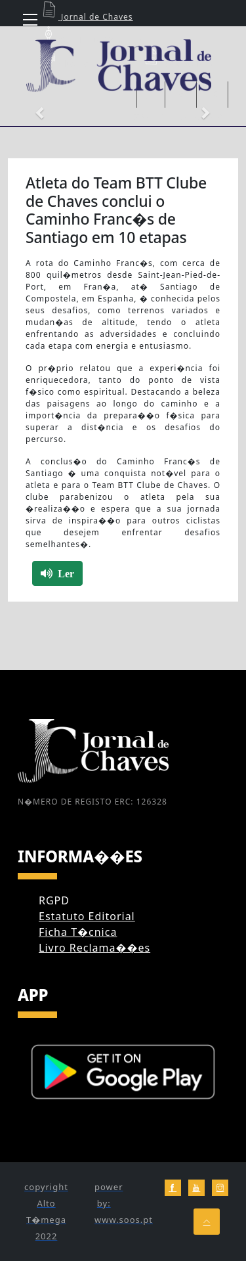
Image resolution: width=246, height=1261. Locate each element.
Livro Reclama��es (94, 947)
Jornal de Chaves (86, 16)
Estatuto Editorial (87, 916)
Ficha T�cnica (78, 932)
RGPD (54, 900)
